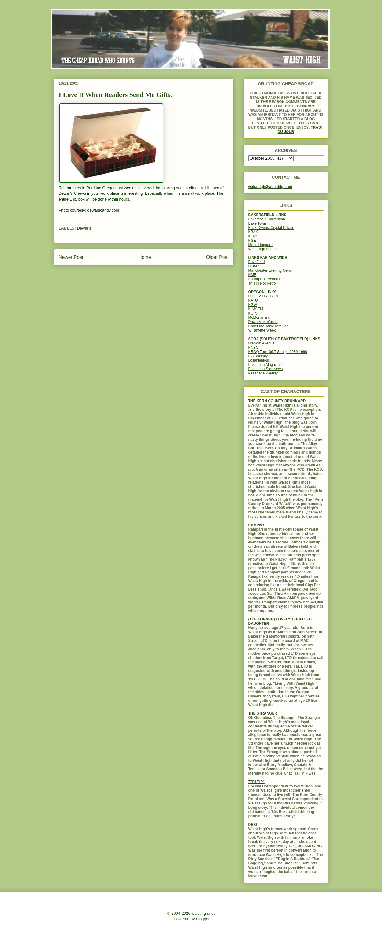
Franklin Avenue (261, 343)
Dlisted (254, 266)
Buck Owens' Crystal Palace (271, 228)
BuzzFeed (256, 262)
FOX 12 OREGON (263, 296)
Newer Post (71, 257)
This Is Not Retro (262, 283)
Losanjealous (259, 360)
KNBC (253, 347)
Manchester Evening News (270, 270)
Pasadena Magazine (265, 364)
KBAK (253, 232)
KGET (253, 240)
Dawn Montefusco (263, 322)
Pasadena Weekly (263, 373)
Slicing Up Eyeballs (264, 279)
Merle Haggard (260, 245)
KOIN (252, 313)
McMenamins (259, 317)
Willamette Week (262, 330)
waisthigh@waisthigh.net (270, 187)
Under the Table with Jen (268, 326)
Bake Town (257, 223)
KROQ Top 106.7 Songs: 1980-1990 (277, 352)
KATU (253, 300)
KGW (252, 305)
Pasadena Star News (265, 369)
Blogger (202, 919)
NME (252, 275)
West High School (262, 249)
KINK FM (255, 309)
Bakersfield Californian (266, 219)
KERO (253, 236)
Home (144, 257)
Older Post (217, 257)
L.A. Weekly (258, 356)
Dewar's (84, 228)
